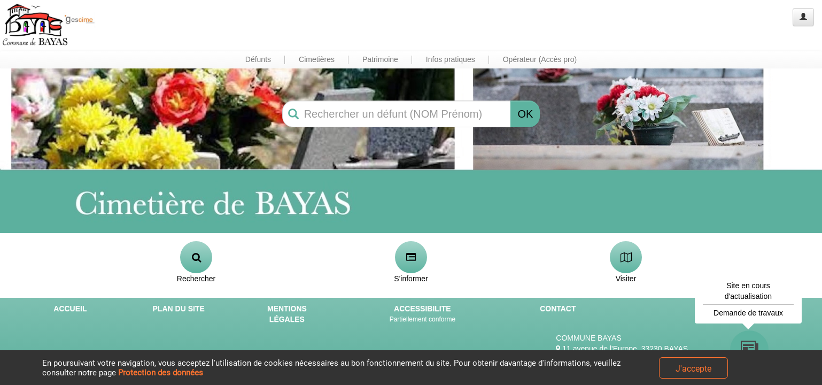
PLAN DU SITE (179, 308)
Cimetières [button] (317, 59)
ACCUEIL (70, 308)
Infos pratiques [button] (450, 59)
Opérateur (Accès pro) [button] (540, 59)
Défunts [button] (258, 59)
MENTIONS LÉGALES (287, 314)
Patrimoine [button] (380, 59)
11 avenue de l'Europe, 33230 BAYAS (622, 348)
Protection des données (160, 373)
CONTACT (558, 308)
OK (525, 114)
